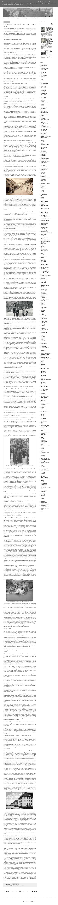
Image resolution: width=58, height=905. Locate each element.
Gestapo (42, 204)
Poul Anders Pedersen (45, 410)
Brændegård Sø (44, 118)
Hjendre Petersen (44, 247)
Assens (42, 96)
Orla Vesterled (43, 376)
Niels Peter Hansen (44, 356)
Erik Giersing (43, 172)
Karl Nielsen (43, 296)
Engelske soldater (44, 166)
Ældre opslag (34, 891)
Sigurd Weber (43, 440)
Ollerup (42, 374)
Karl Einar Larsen (44, 289)
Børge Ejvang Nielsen (45, 119)
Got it (32, 6)
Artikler (8, 18)
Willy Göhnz (43, 495)
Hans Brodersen (44, 215)
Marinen (42, 331)
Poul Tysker (43, 419)
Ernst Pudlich (43, 182)
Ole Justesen (43, 369)
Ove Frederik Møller (44, 386)
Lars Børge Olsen (44, 315)
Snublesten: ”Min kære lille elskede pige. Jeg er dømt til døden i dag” (49, 29)
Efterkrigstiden (43, 151)
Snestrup (42, 447)
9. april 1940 (43, 66)
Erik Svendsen (43, 179)
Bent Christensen (44, 111)
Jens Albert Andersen (44, 264)
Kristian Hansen (44, 308)
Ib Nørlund (43, 258)
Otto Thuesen (43, 385)
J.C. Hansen (43, 263)
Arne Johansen (43, 90)
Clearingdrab (43, 140)
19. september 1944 (44, 64)
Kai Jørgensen (43, 283)
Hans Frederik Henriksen (45, 216)
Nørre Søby (43, 364)
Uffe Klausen (43, 476)
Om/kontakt (43, 18)
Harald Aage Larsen (44, 227)
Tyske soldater (43, 474)
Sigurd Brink (43, 438)
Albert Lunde (43, 71)
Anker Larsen (43, 86)
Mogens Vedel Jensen (45, 347)
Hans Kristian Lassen (44, 221)
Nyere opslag (6, 891)
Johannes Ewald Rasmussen (46, 275)
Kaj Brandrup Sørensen (45, 285)
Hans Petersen (43, 224)
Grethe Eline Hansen (44, 205)
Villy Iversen (43, 488)
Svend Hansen (43, 454)
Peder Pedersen (44, 397)
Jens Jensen (43, 268)
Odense (42, 365)
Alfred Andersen (44, 75)
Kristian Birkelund (44, 307)
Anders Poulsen (44, 80)
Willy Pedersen (43, 497)
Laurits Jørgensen (44, 318)
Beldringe (42, 105)
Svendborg (24, 885)
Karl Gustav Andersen (45, 290)
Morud (42, 349)
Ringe (42, 430)
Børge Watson (43, 125)
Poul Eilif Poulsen (44, 412)
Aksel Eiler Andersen (44, 68)
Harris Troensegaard (44, 230)
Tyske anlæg (43, 473)
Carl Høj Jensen (44, 129)
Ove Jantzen (43, 387)
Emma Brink (43, 165)
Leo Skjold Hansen (44, 322)
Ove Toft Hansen (44, 390)
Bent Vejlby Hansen (44, 112)
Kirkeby (42, 303)
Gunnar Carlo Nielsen (45, 208)
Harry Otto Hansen (44, 231)
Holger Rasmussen (44, 249)
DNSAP (42, 148)
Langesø (42, 314)
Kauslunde (43, 300)
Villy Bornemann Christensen (46, 487)
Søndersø (42, 463)
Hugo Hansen (43, 254)
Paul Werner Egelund (19, 885)
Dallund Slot (43, 141)
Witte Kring (43, 498)
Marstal (42, 335)
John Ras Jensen (44, 279)
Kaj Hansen (43, 288)
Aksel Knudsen (43, 69)
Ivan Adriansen (43, 261)
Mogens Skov (43, 346)
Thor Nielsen (43, 466)
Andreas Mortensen (44, 83)
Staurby (42, 448)
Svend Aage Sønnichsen (45, 459)
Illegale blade (43, 260)
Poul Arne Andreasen (44, 411)
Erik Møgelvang (43, 176)
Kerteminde (43, 301)
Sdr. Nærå (43, 436)
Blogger (33, 901)
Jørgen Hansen (43, 282)
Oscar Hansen (43, 378)
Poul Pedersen (43, 418)
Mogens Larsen (43, 342)
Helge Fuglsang (43, 234)
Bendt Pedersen (44, 107)
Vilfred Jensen (43, 486)
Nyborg (42, 361)
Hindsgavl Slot (43, 246)
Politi (42, 408)
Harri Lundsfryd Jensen (45, 228)
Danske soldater (44, 147)
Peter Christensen (44, 399)
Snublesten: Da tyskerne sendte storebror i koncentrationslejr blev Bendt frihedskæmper (49, 41)
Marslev (42, 333)
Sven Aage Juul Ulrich (45, 452)
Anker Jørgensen (44, 84)
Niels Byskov (43, 350)
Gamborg (42, 198)
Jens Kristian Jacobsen (45, 270)
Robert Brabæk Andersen (45, 431)
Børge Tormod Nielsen (45, 123)
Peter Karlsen (43, 400)
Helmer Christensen (44, 237)
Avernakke (43, 100)
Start (4, 18)
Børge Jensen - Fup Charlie (46, 121)
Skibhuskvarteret (44, 441)
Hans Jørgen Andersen (45, 220)
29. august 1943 (9, 885)
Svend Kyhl (43, 456)
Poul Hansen (43, 414)
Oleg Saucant (43, 371)
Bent (41, 109)
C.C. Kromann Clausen (45, 126)
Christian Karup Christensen (46, 136)
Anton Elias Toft (43, 89)
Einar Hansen (43, 154)
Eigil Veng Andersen (44, 152)
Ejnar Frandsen (43, 157)
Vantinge (42, 480)
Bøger (18, 18)
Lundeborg (43, 325)
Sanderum (43, 433)
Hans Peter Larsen (44, 223)
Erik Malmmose (43, 175)
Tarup (42, 465)
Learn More (27, 6)
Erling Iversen (43, 180)
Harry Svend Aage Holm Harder (46, 232)
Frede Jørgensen (44, 191)
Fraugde (42, 190)
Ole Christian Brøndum (45, 368)
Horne (42, 253)
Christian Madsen (44, 137)
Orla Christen (43, 375)
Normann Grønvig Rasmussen (46, 358)
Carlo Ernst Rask (44, 132)
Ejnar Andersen (43, 155)
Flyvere (42, 187)
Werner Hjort (43, 494)
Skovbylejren (43, 443)
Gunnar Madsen (44, 209)
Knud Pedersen (43, 304)
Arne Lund (43, 91)
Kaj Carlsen (43, 286)
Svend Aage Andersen (45, 458)
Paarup (42, 422)
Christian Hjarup (44, 134)
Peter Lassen (43, 401)
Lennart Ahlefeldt (44, 321)
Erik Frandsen (43, 170)
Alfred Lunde (43, 76)
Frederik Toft (43, 193)
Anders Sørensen (44, 82)
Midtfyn (42, 339)
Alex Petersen (43, 72)
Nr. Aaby (42, 360)
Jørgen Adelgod (43, 281)
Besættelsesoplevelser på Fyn (34, 18)
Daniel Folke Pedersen (45, 144)
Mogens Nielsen (44, 344)
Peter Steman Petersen (45, 403)
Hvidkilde (13, 885)
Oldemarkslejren (44, 367)
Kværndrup (43, 310)
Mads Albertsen (43, 328)
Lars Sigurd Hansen (44, 317)
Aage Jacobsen (43, 501)
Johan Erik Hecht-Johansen (46, 272)
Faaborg (42, 197)
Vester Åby (43, 481)
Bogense (42, 115)
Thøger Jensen (43, 469)
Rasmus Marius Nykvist (45, 425)
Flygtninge (43, 186)
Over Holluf (43, 392)
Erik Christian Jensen (44, 168)
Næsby (42, 362)
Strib (41, 451)
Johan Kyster (43, 274)
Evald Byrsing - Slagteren (45, 183)
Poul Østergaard (44, 421)
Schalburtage (43, 434)
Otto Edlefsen (43, 382)
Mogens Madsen (44, 343)
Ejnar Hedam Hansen (45, 158)
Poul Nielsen (43, 417)
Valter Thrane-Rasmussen (45, 479)
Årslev (42, 509)
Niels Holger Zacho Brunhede (46, 353)
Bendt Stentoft (43, 108)
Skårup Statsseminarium (45, 445)
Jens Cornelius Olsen (44, 267)
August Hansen (43, 97)
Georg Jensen (43, 202)
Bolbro (42, 116)
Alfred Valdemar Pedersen (45, 78)
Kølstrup (42, 311)
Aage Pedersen (43, 505)
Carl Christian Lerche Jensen (46, 127)
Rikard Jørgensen (44, 429)
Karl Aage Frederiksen (45, 299)
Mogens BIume (43, 340)
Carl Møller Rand (44, 130)
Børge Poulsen (43, 122)
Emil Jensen (43, 164)
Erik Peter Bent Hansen (45, 177)
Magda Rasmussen (44, 329)
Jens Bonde (43, 265)
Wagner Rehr (43, 491)
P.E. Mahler (43, 393)
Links (21, 18)
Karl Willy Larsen (44, 297)
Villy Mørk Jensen (44, 490)
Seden (42, 437)
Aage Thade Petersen (45, 506)
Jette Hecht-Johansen (45, 271)
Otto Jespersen (43, 383)
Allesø (42, 79)
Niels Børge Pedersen (45, 351)
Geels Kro (42, 200)
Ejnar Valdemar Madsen (45, 161)
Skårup (42, 444)
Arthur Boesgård (44, 93)
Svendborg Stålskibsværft (45, 462)
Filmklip (25, 18)
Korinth (42, 306)
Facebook (13, 18)
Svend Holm (43, 455)
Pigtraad (42, 407)
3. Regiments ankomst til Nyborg (49, 51)
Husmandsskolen (44, 256)
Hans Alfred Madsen (44, 213)
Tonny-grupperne (44, 472)
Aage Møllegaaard (44, 502)
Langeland (43, 313)
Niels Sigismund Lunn (45, 357)
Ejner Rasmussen (44, 162)
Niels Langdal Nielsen (45, 354)
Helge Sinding (43, 235)
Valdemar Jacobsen (44, 477)
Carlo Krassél (43, 133)
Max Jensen (43, 336)
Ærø (41, 499)
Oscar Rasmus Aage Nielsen (46, 379)
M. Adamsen (43, 326)
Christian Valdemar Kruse (45, 139)
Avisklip (42, 101)
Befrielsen (42, 104)
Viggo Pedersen (44, 484)
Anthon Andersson (44, 87)
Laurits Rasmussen (44, 319)
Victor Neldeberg (44, 483)
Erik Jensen (43, 173)
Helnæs (42, 238)
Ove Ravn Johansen (44, 389)
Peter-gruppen (43, 404)
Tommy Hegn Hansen (45, 470)
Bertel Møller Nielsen (44, 114)
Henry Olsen (43, 245)
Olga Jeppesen (43, 372)
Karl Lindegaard (44, 293)
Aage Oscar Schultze (44, 504)
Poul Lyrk (42, 415)
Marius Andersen (44, 332)
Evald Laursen (43, 184)
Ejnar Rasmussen (44, 159)
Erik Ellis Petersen (44, 169)
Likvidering (43, 324)
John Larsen (43, 278)
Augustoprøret (43, 98)
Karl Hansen (43, 292)
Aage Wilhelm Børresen (45, 508)
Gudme (42, 207)
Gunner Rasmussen (44, 212)
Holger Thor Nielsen (44, 250)
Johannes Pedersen (44, 276)
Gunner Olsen (43, 211)
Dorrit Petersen (43, 150)
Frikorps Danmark (44, 194)
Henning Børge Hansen (45, 239)
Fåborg (42, 195)
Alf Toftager (43, 73)
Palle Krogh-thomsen (44, 394)
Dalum (42, 143)
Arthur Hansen (43, 94)
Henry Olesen (43, 243)
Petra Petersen (43, 405)
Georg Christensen (44, 201)
